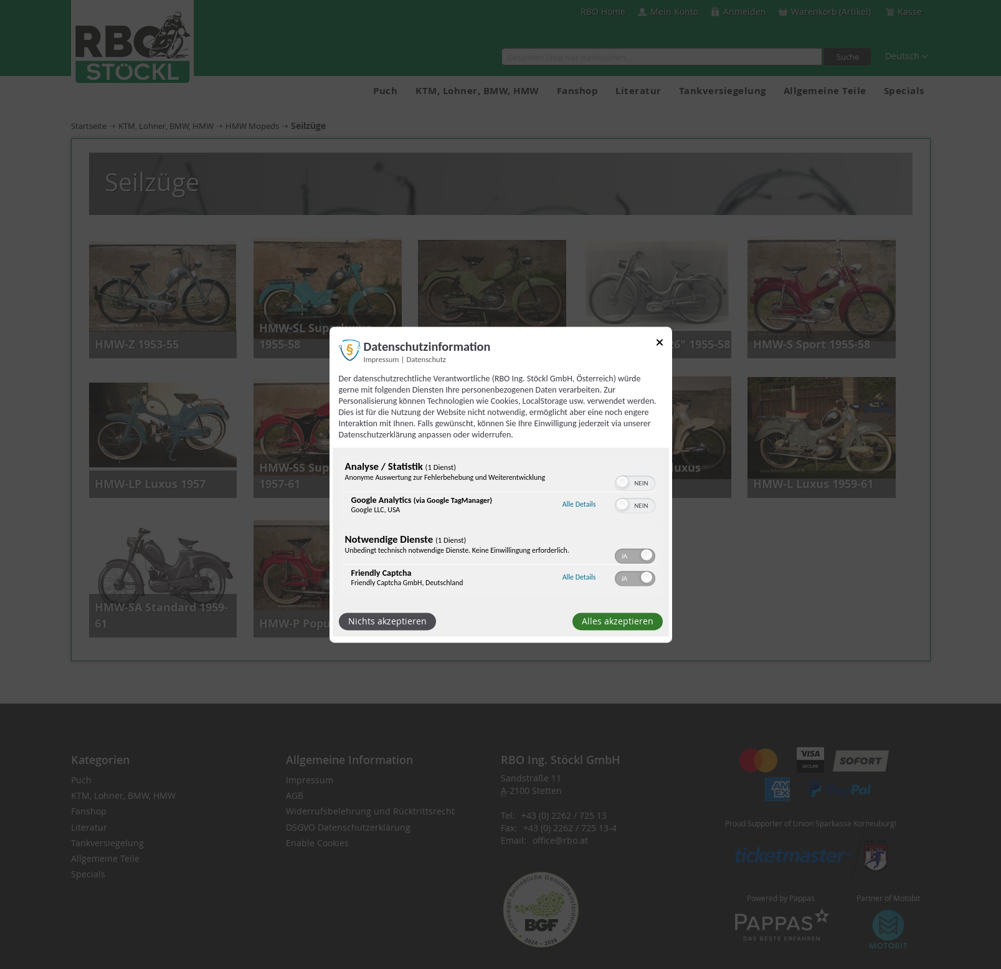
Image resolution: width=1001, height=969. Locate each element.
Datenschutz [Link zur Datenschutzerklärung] (426, 359)
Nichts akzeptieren (387, 621)
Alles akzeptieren (617, 621)
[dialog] (501, 484)
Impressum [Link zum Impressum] (381, 359)
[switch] (635, 481)
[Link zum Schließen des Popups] (660, 344)
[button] (622, 481)
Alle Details (579, 504)
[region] (501, 526)
